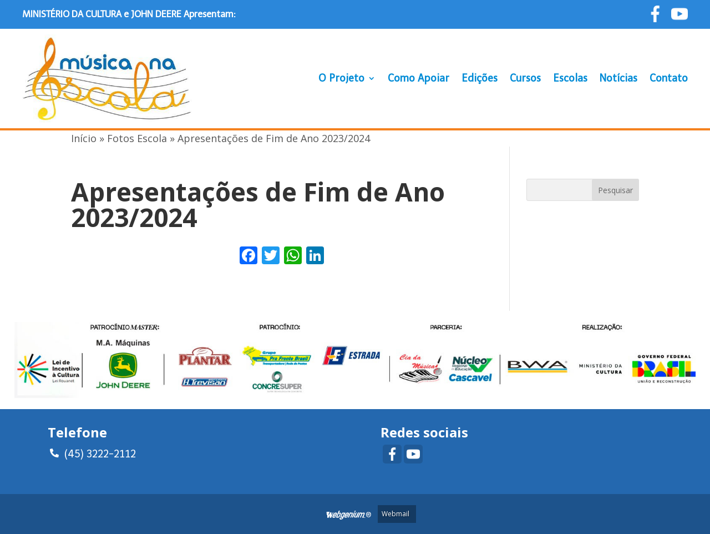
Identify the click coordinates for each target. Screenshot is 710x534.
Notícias (618, 78)
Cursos (525, 78)
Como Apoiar (418, 78)
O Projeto (341, 78)
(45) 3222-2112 (93, 452)
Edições (480, 78)
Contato (669, 78)
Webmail (395, 513)
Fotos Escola (137, 138)
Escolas (570, 78)
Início (84, 138)
